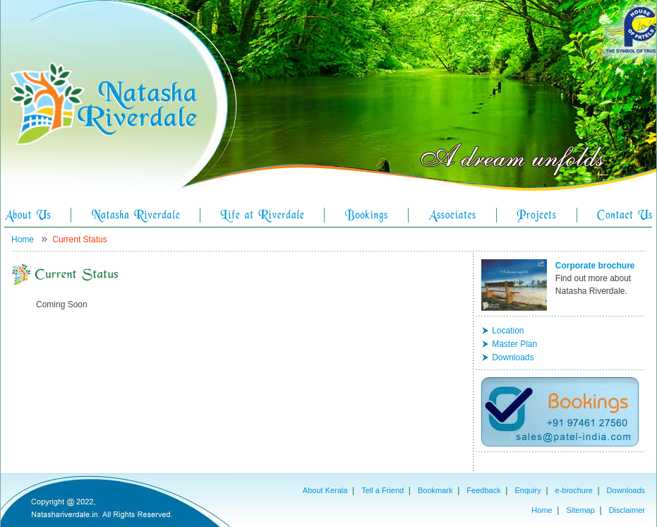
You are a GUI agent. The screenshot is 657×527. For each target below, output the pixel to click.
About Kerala (325, 490)
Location (508, 331)
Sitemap (580, 510)
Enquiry (527, 490)
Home (22, 239)
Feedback (483, 490)
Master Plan (514, 344)
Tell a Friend (382, 490)
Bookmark (435, 490)
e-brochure (574, 490)
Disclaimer (627, 510)
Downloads (513, 357)
